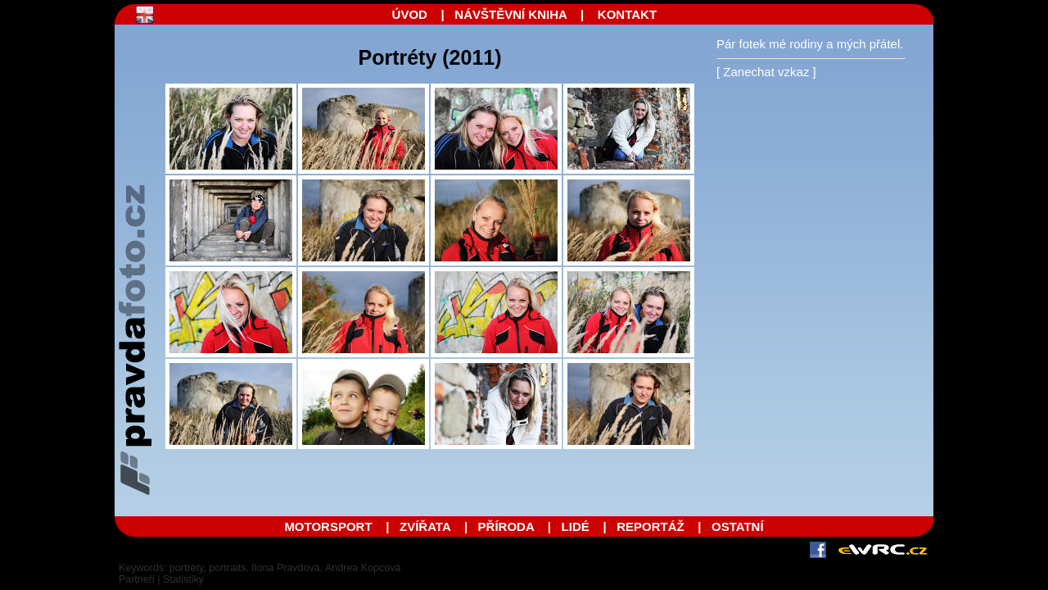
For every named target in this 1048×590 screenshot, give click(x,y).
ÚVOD (409, 14)
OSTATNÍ (737, 526)
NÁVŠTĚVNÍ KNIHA (510, 14)
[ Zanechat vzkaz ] (766, 72)
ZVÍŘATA (427, 526)
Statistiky (183, 579)
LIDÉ (576, 526)
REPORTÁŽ (650, 526)
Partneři (137, 579)
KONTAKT (627, 14)
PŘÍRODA (506, 526)
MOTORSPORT (328, 526)
